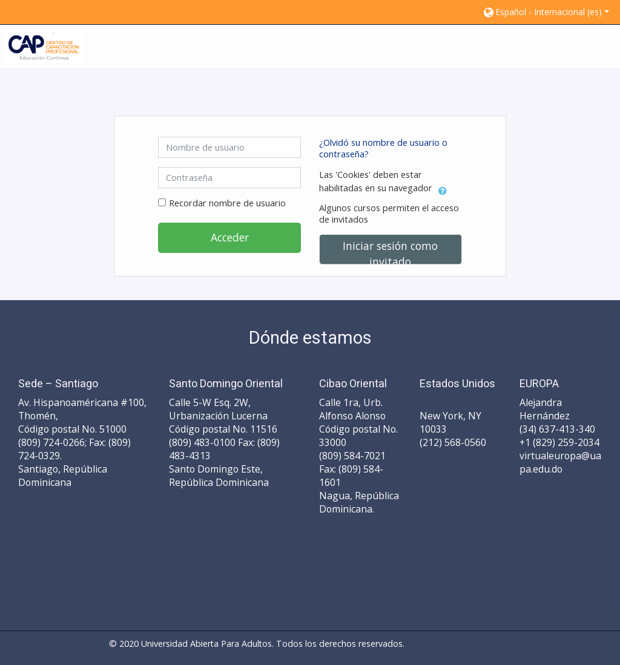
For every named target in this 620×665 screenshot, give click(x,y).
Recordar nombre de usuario (227, 203)
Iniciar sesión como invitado (390, 251)
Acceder (230, 237)
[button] (545, 11)
